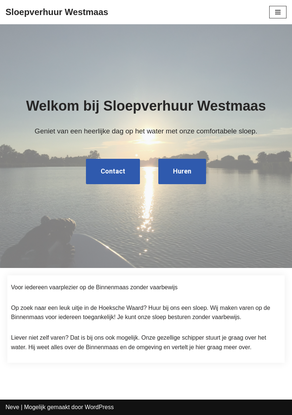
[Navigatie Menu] (277, 12)
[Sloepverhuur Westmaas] (57, 12)
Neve (12, 407)
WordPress (99, 407)
